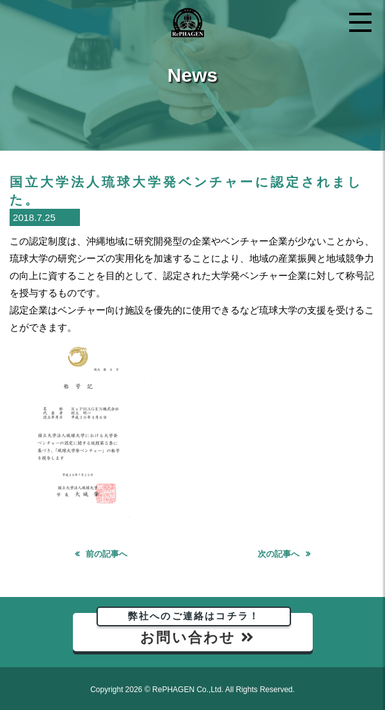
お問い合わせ (194, 629)
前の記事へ (106, 554)
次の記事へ (278, 554)
